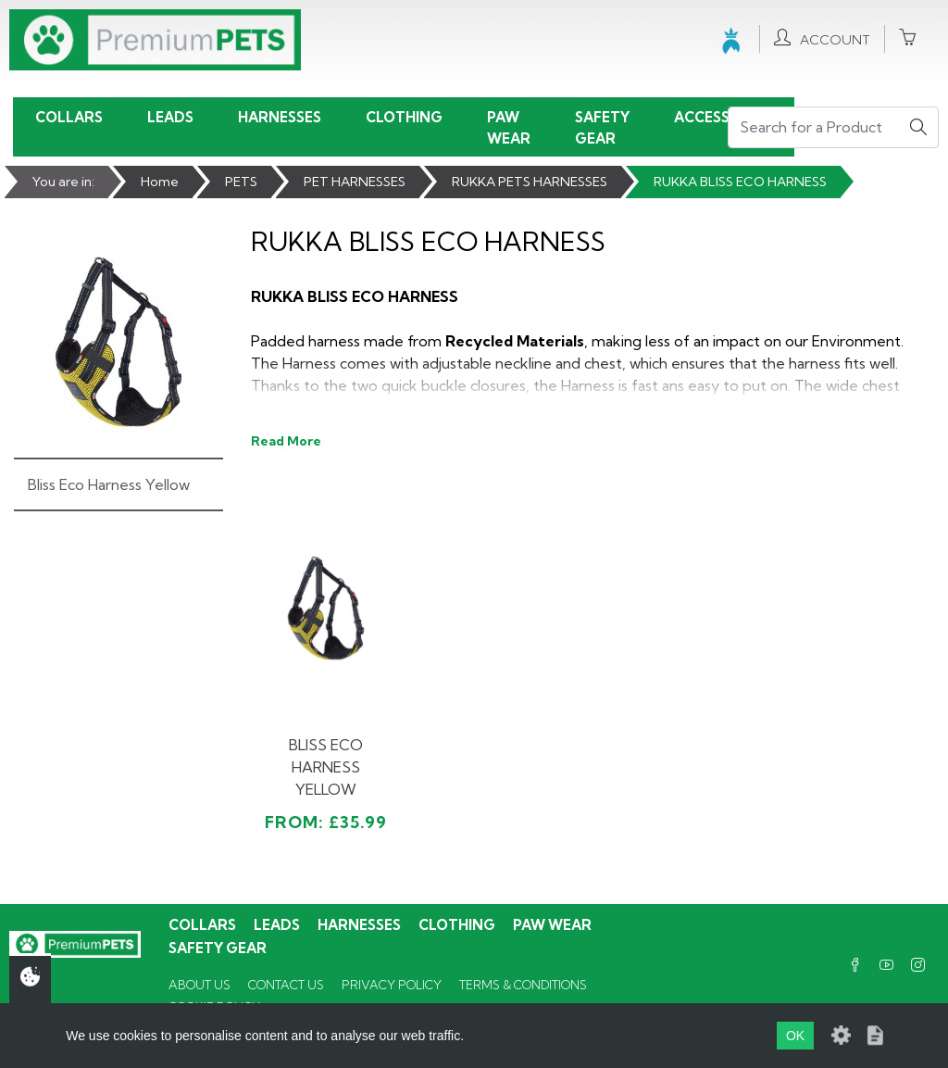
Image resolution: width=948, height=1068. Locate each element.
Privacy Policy (392, 984)
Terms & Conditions (523, 984)
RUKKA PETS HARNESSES (529, 181)
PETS (241, 181)
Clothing (404, 117)
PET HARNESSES (354, 181)
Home (160, 181)
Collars (69, 117)
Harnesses (279, 117)
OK (795, 1035)
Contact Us (286, 984)
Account (822, 38)
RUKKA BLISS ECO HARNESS (740, 181)
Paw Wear (508, 127)
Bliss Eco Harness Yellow (109, 484)
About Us (199, 984)
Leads (170, 117)
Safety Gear (602, 127)
